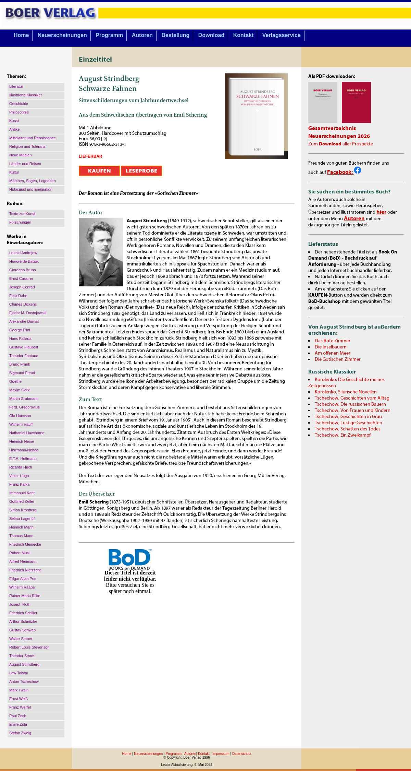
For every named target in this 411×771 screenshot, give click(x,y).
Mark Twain (18, 690)
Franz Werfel (20, 707)
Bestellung (176, 35)
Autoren (142, 35)
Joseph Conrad (22, 287)
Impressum (220, 754)
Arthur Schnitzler (23, 621)
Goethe (15, 381)
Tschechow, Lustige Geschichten (348, 423)
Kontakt (243, 35)
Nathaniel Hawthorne (27, 433)
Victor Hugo (19, 476)
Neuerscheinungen (62, 35)
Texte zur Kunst (22, 214)
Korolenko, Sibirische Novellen (346, 392)
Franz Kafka (19, 484)
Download (211, 35)
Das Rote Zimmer (332, 341)
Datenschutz (241, 754)
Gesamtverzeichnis (332, 128)
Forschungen (20, 222)
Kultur (14, 172)
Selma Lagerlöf (22, 519)
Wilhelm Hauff (21, 424)
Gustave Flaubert (23, 347)
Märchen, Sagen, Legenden (32, 181)
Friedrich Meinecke (25, 544)
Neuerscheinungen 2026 (339, 136)
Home (21, 35)
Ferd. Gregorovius (24, 407)
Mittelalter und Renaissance (32, 138)
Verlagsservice (281, 35)
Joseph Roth (19, 604)
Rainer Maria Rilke (24, 596)
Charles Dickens (23, 304)
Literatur (16, 86)
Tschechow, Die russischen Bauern (350, 404)
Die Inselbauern (331, 347)
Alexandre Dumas (24, 321)
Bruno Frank (19, 364)
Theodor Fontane (23, 356)
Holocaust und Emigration (30, 189)
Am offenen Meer (332, 353)
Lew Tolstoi (18, 673)
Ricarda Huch (20, 467)
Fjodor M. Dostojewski (27, 313)
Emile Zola (18, 724)
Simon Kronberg (23, 510)
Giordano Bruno (22, 270)
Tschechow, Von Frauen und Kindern (352, 410)
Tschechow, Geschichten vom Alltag (352, 398)
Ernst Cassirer (21, 278)
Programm (109, 35)
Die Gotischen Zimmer (338, 359)
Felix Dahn (18, 296)
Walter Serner (20, 639)
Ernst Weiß (18, 699)
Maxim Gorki (19, 390)
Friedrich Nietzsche (25, 570)
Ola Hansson (20, 416)
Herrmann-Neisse (24, 450)
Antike (14, 129)
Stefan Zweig (20, 733)
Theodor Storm (21, 656)
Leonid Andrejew (23, 253)
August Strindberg (24, 664)
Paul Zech (17, 716)
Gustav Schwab (22, 630)
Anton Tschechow (24, 681)
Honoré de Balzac (24, 261)
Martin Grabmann (24, 398)
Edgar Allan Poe (22, 579)
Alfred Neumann (23, 561)
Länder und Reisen (25, 164)
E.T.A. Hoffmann (23, 458)
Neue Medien (20, 155)
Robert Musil (19, 553)
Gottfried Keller (21, 501)
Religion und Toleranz (27, 146)
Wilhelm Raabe (22, 587)
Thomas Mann (21, 536)
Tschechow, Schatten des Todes (348, 429)
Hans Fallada (20, 338)
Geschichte (18, 104)
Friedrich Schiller (23, 613)
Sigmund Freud (22, 373)
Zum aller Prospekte (340, 144)
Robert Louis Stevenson (29, 647)
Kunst (14, 121)
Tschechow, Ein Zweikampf (343, 435)
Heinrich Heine (21, 441)
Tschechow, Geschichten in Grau (348, 416)
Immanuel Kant (22, 493)
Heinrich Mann (21, 527)
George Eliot (19, 330)
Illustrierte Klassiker (25, 95)
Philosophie (19, 112)
